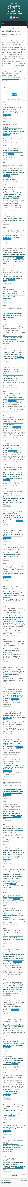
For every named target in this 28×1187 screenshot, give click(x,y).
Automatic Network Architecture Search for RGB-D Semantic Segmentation (13, 424)
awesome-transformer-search (10, 79)
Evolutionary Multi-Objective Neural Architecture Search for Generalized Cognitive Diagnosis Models (13, 648)
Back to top (24, 1180)
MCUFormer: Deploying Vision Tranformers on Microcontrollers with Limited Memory (13, 356)
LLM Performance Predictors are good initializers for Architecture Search (12, 315)
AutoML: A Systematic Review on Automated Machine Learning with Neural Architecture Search (13, 172)
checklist (16, 67)
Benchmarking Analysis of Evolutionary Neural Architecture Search (13, 152)
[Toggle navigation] (3, 23)
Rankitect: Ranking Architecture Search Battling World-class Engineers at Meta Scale (12, 1091)
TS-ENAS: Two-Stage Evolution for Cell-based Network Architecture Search (13, 278)
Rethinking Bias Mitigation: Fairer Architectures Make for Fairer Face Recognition (13, 696)
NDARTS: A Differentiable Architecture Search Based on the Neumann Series (13, 1145)
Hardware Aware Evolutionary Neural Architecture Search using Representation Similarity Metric (13, 791)
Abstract (5, 142)
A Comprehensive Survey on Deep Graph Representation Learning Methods (13, 337)
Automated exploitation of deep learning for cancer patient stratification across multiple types (13, 593)
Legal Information (6, 1182)
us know (20, 44)
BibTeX (9, 118)
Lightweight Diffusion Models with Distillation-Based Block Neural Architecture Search (13, 937)
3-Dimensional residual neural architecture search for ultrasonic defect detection (13, 815)
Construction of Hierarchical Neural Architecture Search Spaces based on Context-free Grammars (14, 767)
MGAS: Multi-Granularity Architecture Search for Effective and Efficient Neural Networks (14, 295)
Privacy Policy (5, 1184)
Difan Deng (13, 34)
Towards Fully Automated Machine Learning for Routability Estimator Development (13, 1026)
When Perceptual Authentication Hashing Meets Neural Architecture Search (13, 399)
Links (4, 118)
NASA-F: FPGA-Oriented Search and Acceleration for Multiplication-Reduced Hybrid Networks (13, 672)
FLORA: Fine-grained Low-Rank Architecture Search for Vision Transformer (12, 1008)
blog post (20, 65)
